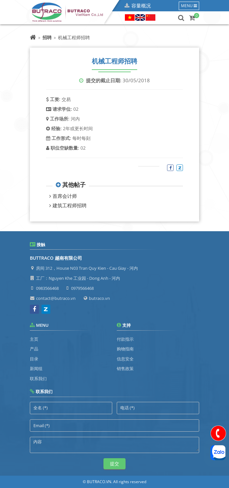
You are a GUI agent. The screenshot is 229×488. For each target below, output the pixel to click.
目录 (34, 359)
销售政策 (125, 368)
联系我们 (38, 378)
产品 (34, 349)
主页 (34, 339)
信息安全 (125, 359)
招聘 (47, 37)
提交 (114, 463)
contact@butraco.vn (56, 298)
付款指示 (125, 339)
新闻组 (36, 368)
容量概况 (141, 5)
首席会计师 (65, 196)
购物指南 (125, 349)
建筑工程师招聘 (70, 205)
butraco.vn (99, 298)
